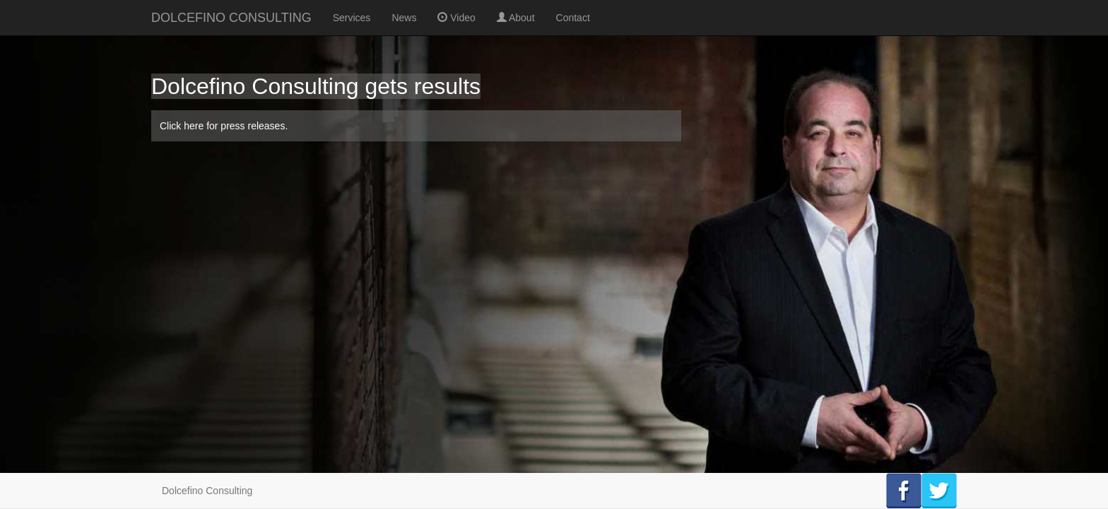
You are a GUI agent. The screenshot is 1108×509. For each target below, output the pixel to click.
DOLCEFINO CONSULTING (231, 18)
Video (456, 17)
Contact (573, 17)
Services (352, 17)
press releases (252, 125)
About (516, 17)
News (403, 17)
